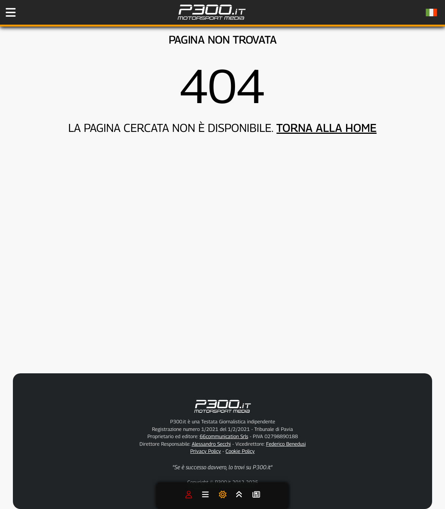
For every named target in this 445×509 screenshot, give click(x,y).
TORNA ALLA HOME (326, 128)
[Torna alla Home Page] (211, 23)
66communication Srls (224, 436)
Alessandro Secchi (211, 444)
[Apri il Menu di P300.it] (11, 12)
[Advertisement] (251, 305)
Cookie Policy (240, 451)
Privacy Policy (205, 451)
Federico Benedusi (286, 444)
